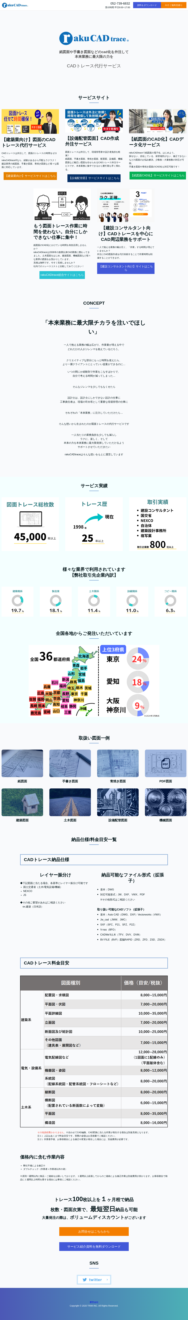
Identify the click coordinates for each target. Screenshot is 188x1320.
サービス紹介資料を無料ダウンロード (94, 1246)
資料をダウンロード (147, 5)
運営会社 (94, 1302)
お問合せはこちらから (94, 1231)
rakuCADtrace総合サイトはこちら (62, 274)
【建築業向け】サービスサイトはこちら (30, 175)
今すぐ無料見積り (173, 5)
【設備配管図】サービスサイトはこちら (94, 178)
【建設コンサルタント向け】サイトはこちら (126, 268)
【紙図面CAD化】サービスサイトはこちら (158, 175)
